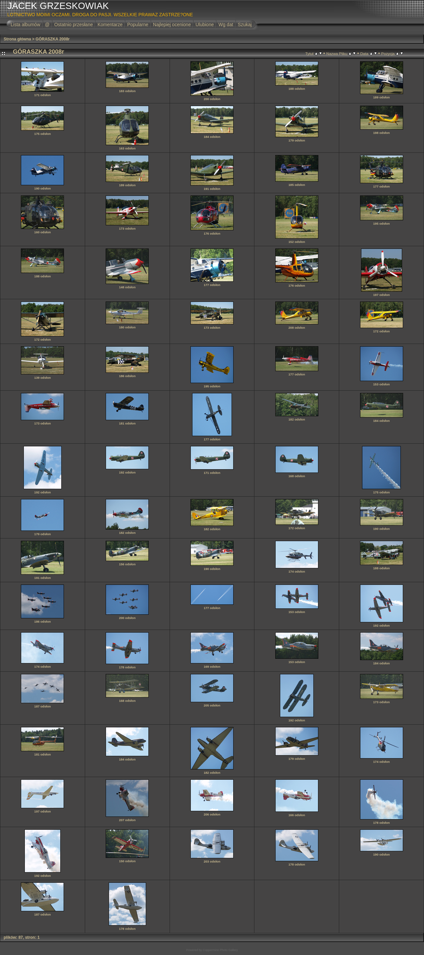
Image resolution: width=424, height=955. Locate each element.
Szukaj (245, 24)
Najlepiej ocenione (172, 24)
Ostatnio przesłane (73, 24)
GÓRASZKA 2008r (52, 39)
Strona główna (17, 39)
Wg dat (225, 24)
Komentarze (109, 24)
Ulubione (204, 24)
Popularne (137, 24)
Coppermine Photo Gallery (220, 950)
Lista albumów (25, 24)
